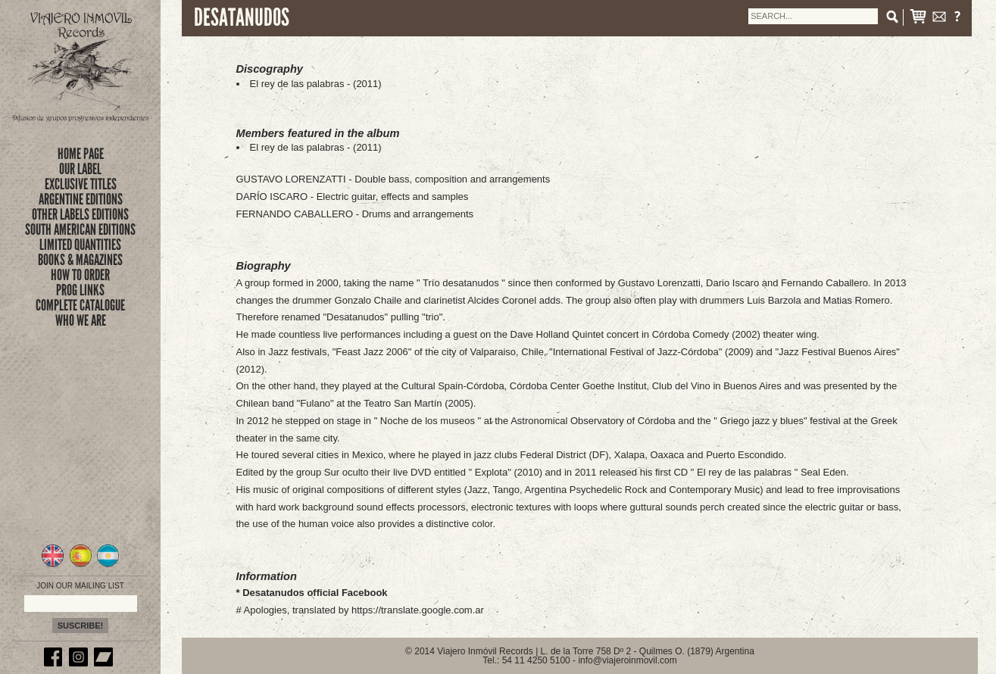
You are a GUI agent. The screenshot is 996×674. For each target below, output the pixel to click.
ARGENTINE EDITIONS (81, 199)
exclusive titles (81, 184)
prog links (80, 290)
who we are (80, 320)
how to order (80, 275)
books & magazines (80, 260)
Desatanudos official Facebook (314, 592)
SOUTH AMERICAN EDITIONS (80, 229)
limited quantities (80, 245)
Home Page (81, 154)
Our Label (80, 169)
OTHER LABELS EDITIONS (80, 214)
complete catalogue (80, 305)
